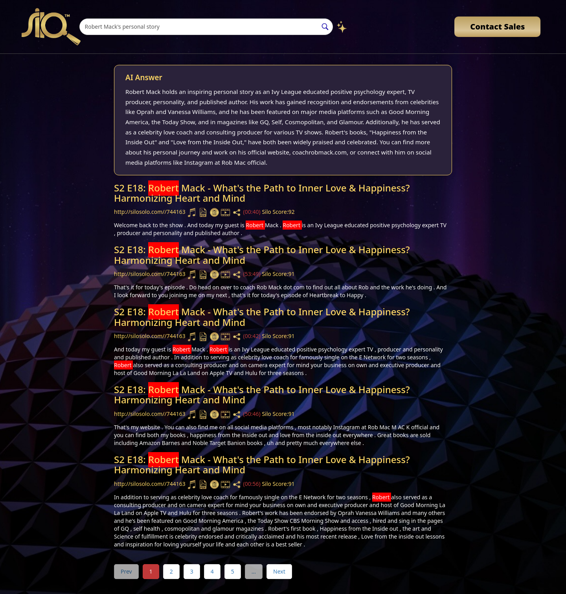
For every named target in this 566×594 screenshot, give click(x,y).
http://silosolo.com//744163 (150, 212)
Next (279, 571)
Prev (126, 571)
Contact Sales (497, 26)
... (254, 571)
